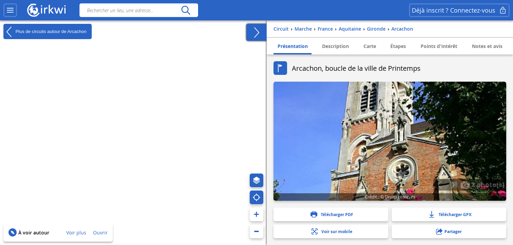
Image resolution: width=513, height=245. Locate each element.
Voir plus (76, 232)
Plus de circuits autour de (45, 31)
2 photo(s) (482, 184)
